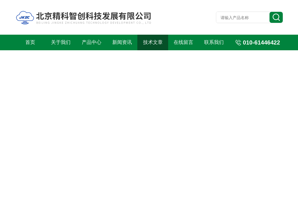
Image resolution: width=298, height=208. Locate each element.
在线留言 (183, 42)
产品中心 (91, 42)
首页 (30, 42)
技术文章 (153, 42)
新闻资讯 (122, 42)
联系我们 (214, 42)
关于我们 (61, 42)
